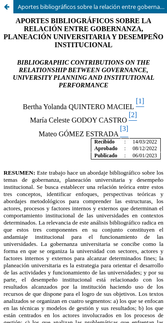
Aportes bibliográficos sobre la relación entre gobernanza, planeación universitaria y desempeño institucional (92, 7)
